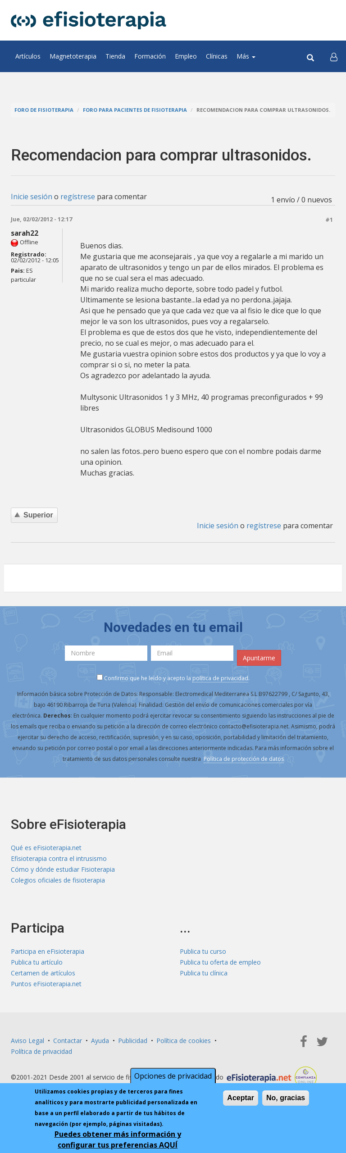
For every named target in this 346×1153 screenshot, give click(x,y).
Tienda (115, 56)
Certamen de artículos (43, 973)
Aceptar (240, 1099)
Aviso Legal (27, 1040)
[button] (334, 56)
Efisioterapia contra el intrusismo (59, 858)
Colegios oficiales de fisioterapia (58, 880)
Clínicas (217, 56)
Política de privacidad (41, 1051)
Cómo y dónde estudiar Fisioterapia (63, 869)
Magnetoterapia (73, 56)
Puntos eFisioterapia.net (46, 983)
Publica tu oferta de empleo (220, 962)
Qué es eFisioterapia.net (46, 847)
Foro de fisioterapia (43, 109)
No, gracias (285, 1099)
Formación (150, 56)
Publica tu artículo (37, 962)
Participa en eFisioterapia (47, 951)
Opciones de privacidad (173, 1077)
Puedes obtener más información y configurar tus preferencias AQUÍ (118, 1140)
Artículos (28, 56)
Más (246, 56)
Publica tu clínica (204, 973)
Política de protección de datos (244, 759)
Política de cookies (183, 1040)
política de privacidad (220, 678)
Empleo (186, 56)
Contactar (67, 1040)
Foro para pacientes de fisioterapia (135, 109)
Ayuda (100, 1040)
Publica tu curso (203, 951)
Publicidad (132, 1040)
